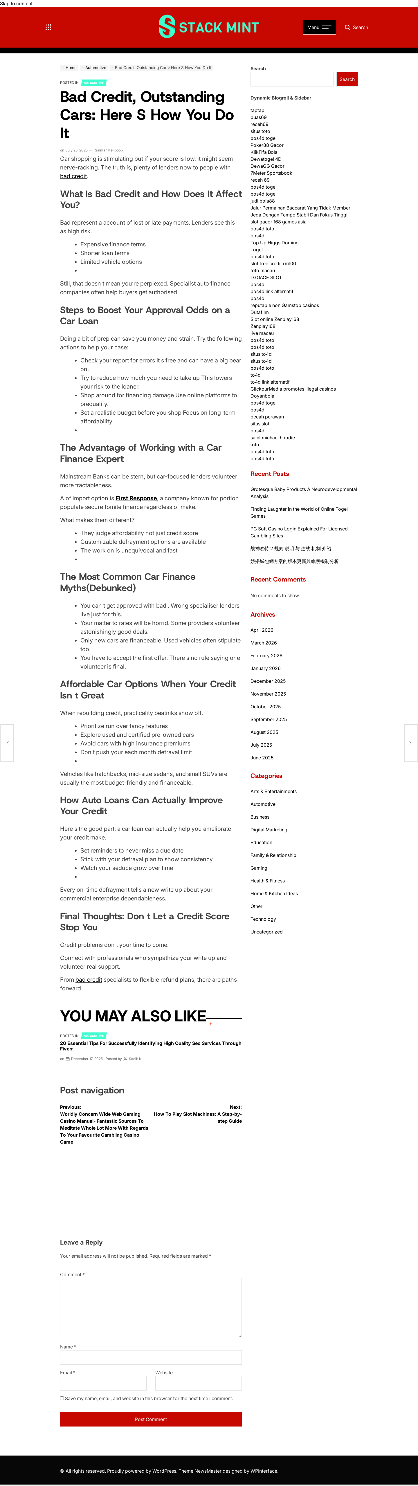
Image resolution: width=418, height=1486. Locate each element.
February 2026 (266, 655)
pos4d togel (264, 138)
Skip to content (16, 3)
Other (256, 906)
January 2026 (266, 668)
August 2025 (264, 732)
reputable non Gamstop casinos (285, 305)
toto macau (263, 270)
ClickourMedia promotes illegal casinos (293, 389)
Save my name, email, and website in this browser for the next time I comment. (149, 1398)
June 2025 (262, 758)
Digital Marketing (269, 830)
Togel (257, 249)
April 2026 (262, 630)
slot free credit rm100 (273, 263)
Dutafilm (260, 312)
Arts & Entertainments (274, 791)
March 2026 (264, 643)
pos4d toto (262, 229)
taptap (257, 110)
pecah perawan (267, 417)
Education (261, 842)
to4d (256, 375)
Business (260, 817)
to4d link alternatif (270, 382)
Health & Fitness (268, 881)
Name (68, 1347)
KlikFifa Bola (264, 152)
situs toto (260, 131)
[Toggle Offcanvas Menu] (48, 27)
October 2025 (266, 706)
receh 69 (260, 180)
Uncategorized (267, 932)
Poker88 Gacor (267, 145)
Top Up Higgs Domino (275, 242)
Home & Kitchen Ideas (274, 893)
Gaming (259, 868)
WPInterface (264, 1471)
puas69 (259, 117)
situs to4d (261, 354)
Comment (72, 1274)
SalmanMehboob (109, 150)
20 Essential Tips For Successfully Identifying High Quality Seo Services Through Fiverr (151, 1046)
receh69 (260, 124)
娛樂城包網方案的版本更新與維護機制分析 (295, 561)
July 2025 (261, 745)
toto (255, 444)
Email (67, 1372)
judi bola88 (263, 201)
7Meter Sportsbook (271, 173)
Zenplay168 (263, 326)
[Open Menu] (319, 27)
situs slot (260, 424)
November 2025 (268, 694)
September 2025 (269, 719)
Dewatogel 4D (266, 159)
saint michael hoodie (273, 437)
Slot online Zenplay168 (275, 319)
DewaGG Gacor (267, 166)
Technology (263, 919)
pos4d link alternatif (272, 291)
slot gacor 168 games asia (279, 222)
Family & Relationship (273, 855)
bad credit (73, 176)
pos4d (257, 236)
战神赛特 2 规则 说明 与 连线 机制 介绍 (291, 548)
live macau (262, 333)
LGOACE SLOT (266, 277)
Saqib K (135, 1059)
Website (164, 1372)
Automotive (94, 82)
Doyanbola (262, 396)
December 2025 (268, 681)
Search (258, 68)
